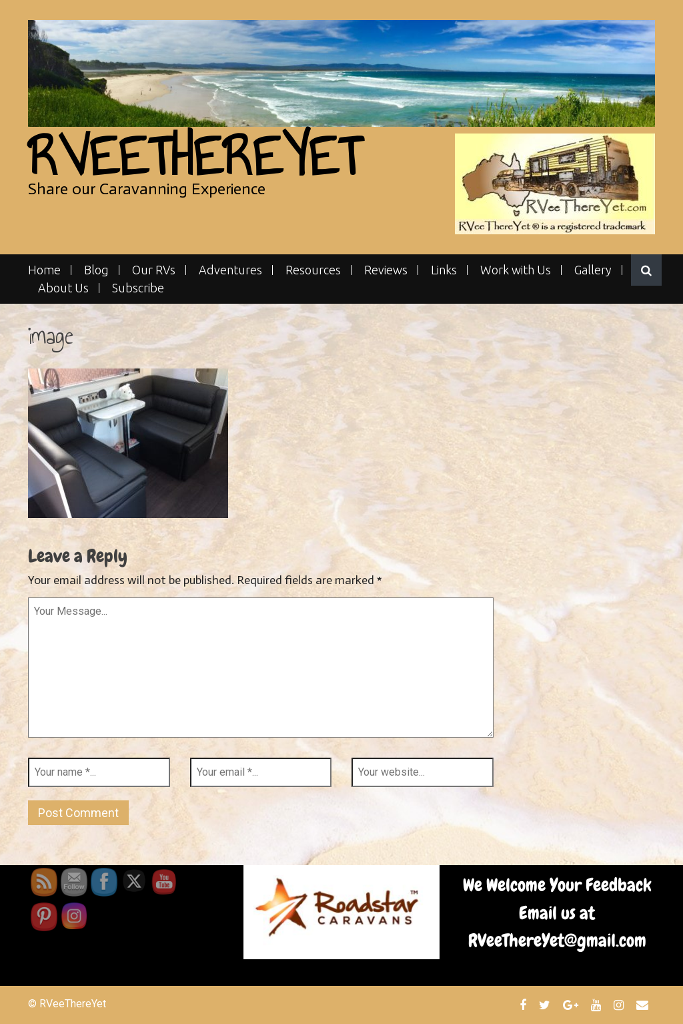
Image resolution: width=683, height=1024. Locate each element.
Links (444, 270)
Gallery (593, 270)
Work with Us (515, 270)
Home (44, 270)
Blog (96, 270)
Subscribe (138, 288)
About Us (63, 288)
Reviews (386, 270)
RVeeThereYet (194, 156)
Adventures (230, 270)
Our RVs (153, 270)
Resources (313, 270)
